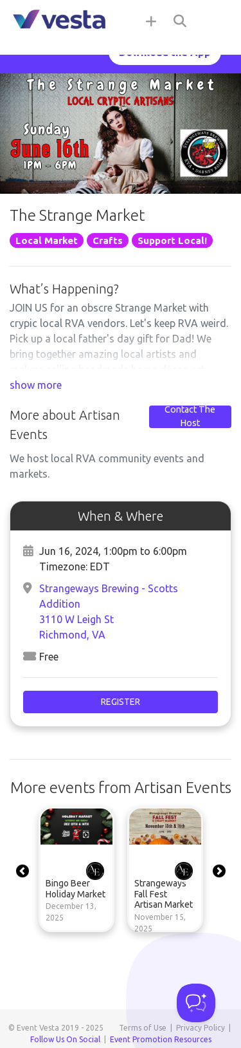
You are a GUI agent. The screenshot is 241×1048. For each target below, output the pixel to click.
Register (120, 702)
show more (36, 385)
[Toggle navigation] (215, 20)
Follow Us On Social (65, 1039)
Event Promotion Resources (160, 1039)
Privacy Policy (200, 1028)
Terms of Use (142, 1028)
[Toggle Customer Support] (196, 1003)
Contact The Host (190, 416)
